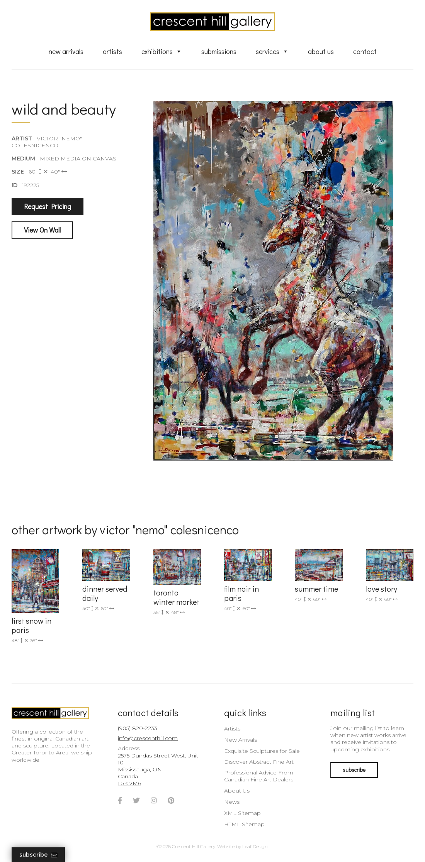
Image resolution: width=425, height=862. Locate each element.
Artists (112, 51)
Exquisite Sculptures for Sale (262, 750)
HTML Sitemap (244, 824)
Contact (365, 51)
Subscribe (38, 855)
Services (272, 51)
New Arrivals (66, 51)
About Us (321, 51)
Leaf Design (255, 846)
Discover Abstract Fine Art (259, 761)
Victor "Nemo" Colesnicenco (47, 142)
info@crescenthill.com (148, 738)
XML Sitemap (242, 813)
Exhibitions (161, 51)
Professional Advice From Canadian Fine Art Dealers (258, 776)
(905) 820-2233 (137, 728)
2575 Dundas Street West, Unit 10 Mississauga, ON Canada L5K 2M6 (158, 769)
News (232, 801)
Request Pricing (47, 206)
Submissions (218, 51)
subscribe (354, 769)
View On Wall (42, 229)
